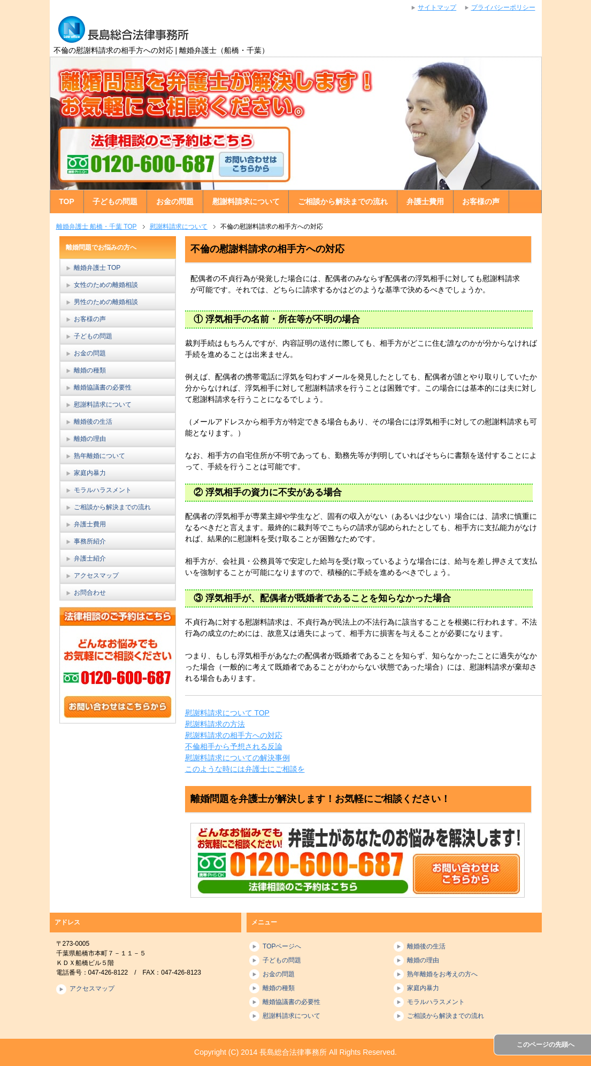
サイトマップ (437, 7)
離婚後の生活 (93, 421)
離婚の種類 (90, 370)
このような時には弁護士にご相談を (245, 769)
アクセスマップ (96, 575)
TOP (66, 201)
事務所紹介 (90, 541)
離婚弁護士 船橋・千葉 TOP (96, 226)
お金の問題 (175, 201)
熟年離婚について (99, 456)
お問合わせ (90, 592)
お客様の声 (481, 201)
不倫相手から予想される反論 (233, 746)
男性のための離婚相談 (106, 302)
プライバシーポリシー (503, 7)
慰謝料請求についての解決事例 (237, 757)
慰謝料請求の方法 (215, 724)
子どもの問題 (115, 201)
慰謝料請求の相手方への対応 (233, 735)
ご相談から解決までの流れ (343, 201)
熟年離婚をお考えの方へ (442, 974)
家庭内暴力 (90, 473)
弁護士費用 (425, 201)
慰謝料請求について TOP (227, 713)
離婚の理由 (90, 438)
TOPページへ (282, 946)
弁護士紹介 (90, 558)
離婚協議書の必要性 (103, 387)
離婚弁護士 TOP (97, 267)
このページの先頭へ (545, 1044)
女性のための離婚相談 (106, 285)
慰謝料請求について (246, 201)
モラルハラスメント (103, 490)
